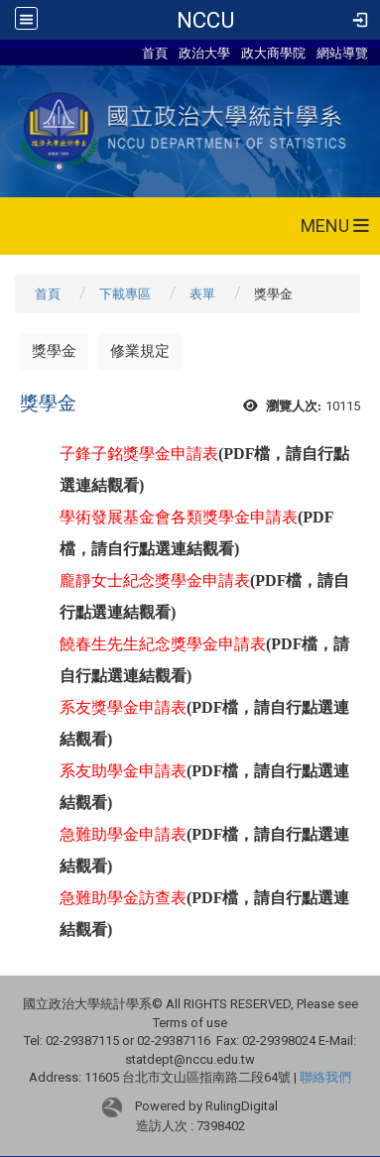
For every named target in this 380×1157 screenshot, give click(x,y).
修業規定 (140, 351)
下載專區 (125, 294)
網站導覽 (342, 52)
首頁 (155, 52)
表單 (202, 294)
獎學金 (54, 351)
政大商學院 (275, 52)
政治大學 (204, 52)
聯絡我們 (325, 1077)
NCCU (205, 20)
